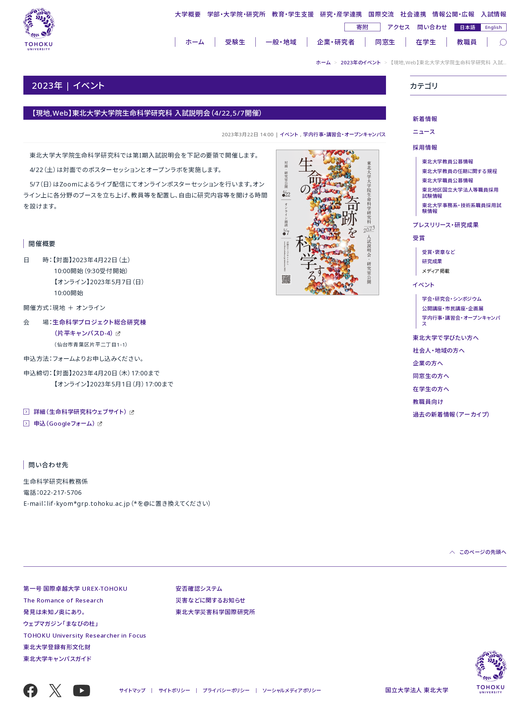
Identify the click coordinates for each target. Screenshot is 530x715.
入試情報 (494, 14)
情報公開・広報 (453, 14)
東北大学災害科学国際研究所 (215, 612)
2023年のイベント (360, 62)
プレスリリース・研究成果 (446, 225)
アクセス (399, 27)
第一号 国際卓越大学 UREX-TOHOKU (75, 589)
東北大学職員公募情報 (447, 180)
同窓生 (385, 42)
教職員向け (428, 402)
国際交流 (381, 14)
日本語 (467, 27)
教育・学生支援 (293, 14)
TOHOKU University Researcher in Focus (84, 635)
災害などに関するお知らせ (210, 600)
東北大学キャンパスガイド (57, 659)
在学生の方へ (431, 389)
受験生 (235, 42)
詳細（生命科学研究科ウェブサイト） (81, 412)
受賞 (419, 238)
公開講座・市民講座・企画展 (453, 308)
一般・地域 (281, 42)
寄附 (362, 27)
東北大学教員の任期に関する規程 (459, 171)
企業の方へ (428, 363)
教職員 (467, 42)
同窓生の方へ (431, 376)
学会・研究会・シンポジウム (452, 299)
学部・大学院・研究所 (236, 14)
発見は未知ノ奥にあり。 (54, 612)
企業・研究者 (336, 42)
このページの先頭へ (483, 552)
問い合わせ (432, 27)
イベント (289, 134)
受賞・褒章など (438, 252)
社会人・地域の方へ (439, 350)
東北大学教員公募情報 (447, 161)
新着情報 (425, 119)
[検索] (503, 41)
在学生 (426, 42)
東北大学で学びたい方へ (446, 338)
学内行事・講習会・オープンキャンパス (344, 134)
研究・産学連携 (341, 14)
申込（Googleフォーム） (65, 423)
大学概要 (188, 14)
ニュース (424, 132)
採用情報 (425, 147)
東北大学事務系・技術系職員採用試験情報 (461, 208)
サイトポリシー (174, 690)
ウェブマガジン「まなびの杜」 (61, 624)
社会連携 (413, 14)
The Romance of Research (63, 600)
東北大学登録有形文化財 (57, 647)
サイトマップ (132, 690)
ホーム (195, 42)
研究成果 (432, 261)
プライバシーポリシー (226, 690)
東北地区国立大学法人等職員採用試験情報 (460, 192)
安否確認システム (199, 589)
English (493, 27)
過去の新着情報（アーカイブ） (451, 414)
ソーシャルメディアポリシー (292, 690)
